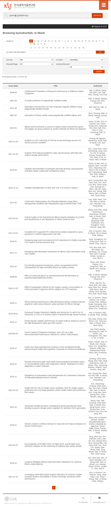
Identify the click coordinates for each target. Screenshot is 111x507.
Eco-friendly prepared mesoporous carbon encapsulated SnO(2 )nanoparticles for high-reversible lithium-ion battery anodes (51, 266)
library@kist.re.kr (99, 502)
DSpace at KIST (100, 26)
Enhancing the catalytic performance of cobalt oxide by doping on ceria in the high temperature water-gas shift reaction (55, 322)
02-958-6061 (83, 502)
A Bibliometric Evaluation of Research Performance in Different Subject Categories (54, 92)
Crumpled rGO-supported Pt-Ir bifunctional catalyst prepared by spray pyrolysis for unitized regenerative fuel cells (54, 233)
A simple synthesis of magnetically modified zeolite (46, 100)
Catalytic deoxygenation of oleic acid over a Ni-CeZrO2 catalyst (51, 188)
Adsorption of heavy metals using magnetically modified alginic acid (53, 115)
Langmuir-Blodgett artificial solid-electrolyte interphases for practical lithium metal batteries (53, 463)
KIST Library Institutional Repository (19, 6)
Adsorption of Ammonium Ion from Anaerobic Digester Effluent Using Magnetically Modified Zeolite (53, 108)
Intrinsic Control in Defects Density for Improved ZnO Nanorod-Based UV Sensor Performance (55, 425)
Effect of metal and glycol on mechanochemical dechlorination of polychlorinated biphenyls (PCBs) (51, 277)
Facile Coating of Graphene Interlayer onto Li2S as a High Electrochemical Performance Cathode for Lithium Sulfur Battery (51, 333)
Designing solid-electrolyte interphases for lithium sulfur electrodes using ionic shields (55, 253)
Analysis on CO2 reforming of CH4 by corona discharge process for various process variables (53, 141)
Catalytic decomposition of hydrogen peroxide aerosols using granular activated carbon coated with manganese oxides (54, 170)
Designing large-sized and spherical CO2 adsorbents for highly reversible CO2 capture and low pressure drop (55, 241)
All (31, 41)
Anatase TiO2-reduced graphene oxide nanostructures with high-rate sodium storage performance (53, 154)
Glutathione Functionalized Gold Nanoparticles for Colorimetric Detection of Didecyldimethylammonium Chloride (55, 376)
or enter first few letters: (16, 52)
